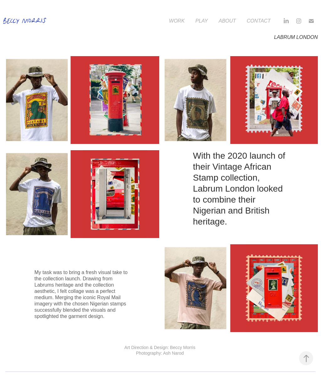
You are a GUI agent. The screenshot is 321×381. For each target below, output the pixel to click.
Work (177, 21)
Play (201, 21)
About (227, 21)
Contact (259, 21)
